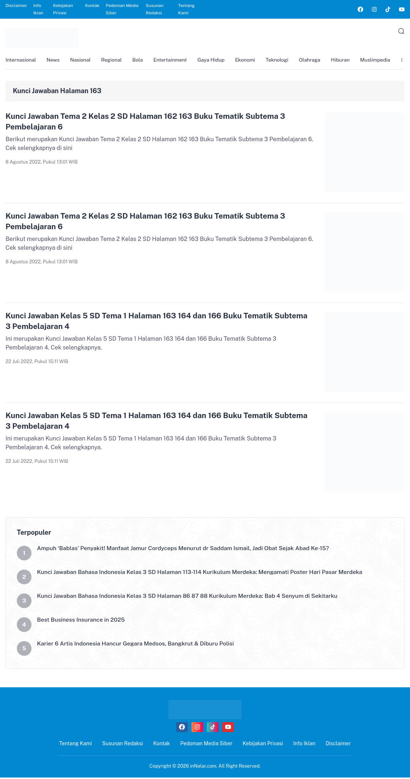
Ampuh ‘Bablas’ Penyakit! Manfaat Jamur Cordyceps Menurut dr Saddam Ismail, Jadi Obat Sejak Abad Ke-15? (185, 549)
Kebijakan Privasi (63, 9)
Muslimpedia (384, 60)
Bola (140, 60)
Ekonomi (251, 60)
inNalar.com (203, 767)
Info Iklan (38, 9)
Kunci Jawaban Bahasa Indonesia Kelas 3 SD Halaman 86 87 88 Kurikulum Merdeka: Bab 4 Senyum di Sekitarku (189, 597)
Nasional (82, 60)
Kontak (92, 5)
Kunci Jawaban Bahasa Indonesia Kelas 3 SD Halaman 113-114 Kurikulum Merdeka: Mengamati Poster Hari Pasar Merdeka (202, 573)
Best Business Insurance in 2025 (81, 621)
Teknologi (283, 60)
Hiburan (348, 60)
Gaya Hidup (216, 60)
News (54, 60)
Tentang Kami (186, 9)
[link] (360, 9)
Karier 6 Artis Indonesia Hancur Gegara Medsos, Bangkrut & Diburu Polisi (137, 644)
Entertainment (174, 60)
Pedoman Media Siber (122, 9)
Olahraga (317, 60)
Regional (113, 60)
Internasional (21, 60)
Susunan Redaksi (155, 9)
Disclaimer (16, 5)
